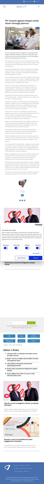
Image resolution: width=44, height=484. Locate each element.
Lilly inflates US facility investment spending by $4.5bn (19, 364)
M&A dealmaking (25, 165)
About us (16, 465)
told (14, 146)
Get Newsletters (29, 1)
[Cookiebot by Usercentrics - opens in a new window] (36, 225)
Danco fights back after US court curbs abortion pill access (21, 375)
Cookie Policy (23, 468)
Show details (36, 253)
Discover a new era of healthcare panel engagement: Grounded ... (18, 440)
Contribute (16, 468)
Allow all (35, 258)
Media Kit (37, 1)
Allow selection (22, 258)
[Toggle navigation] (4, 6)
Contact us (27, 465)
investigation (15, 174)
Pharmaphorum (7, 467)
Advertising (21, 465)
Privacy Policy (29, 468)
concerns (29, 97)
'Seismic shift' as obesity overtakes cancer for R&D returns (22, 354)
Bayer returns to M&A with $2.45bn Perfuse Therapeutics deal (22, 359)
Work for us (26, 471)
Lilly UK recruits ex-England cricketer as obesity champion (21, 404)
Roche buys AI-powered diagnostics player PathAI (20, 263)
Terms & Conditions (18, 471)
